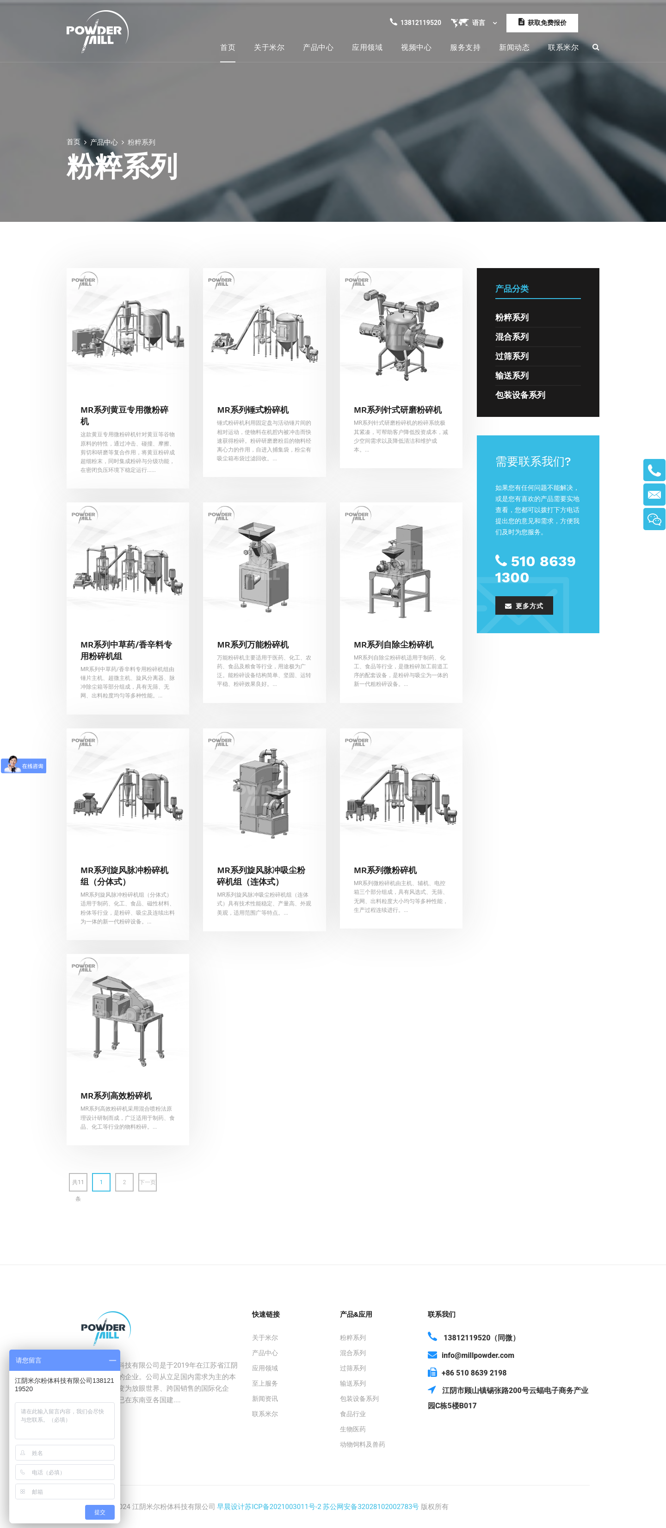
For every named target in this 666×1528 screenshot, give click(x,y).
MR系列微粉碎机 (385, 870)
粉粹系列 (512, 317)
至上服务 (265, 1383)
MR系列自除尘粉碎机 (393, 644)
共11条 (78, 1185)
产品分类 (512, 288)
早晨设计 (231, 1507)
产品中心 (318, 47)
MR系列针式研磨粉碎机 (398, 410)
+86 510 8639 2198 (467, 1372)
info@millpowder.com (471, 1355)
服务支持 (465, 47)
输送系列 (512, 375)
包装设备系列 (520, 395)
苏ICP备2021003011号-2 (283, 1507)
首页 (227, 47)
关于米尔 (269, 47)
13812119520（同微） (474, 1337)
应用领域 (367, 47)
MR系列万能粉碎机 (252, 644)
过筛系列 (512, 356)
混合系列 (512, 337)
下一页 (147, 1182)
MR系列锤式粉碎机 (252, 410)
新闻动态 (514, 47)
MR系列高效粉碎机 (116, 1095)
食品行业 (353, 1414)
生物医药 (353, 1429)
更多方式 (524, 606)
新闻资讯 (265, 1398)
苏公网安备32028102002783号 (371, 1507)
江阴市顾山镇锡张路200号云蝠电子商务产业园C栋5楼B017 (508, 1397)
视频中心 (416, 47)
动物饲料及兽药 (362, 1444)
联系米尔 (563, 47)
